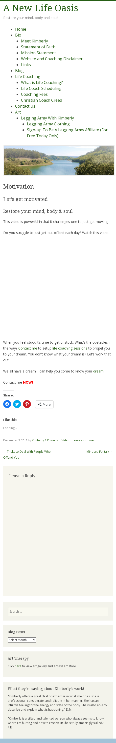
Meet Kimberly (34, 41)
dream (98, 371)
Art (18, 112)
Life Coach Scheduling (41, 88)
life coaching (62, 348)
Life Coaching (27, 76)
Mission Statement (38, 53)
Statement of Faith (38, 47)
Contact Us (25, 106)
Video (65, 440)
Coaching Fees (34, 94)
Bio (18, 35)
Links (26, 64)
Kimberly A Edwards (45, 440)
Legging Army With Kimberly (47, 118)
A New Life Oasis (40, 8)
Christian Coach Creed (41, 100)
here (18, 666)
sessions (80, 348)
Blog (19, 70)
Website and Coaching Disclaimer (52, 58)
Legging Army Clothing (48, 124)
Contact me (27, 348)
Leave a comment (84, 440)
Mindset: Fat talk (100, 452)
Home (20, 29)
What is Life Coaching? (42, 82)
